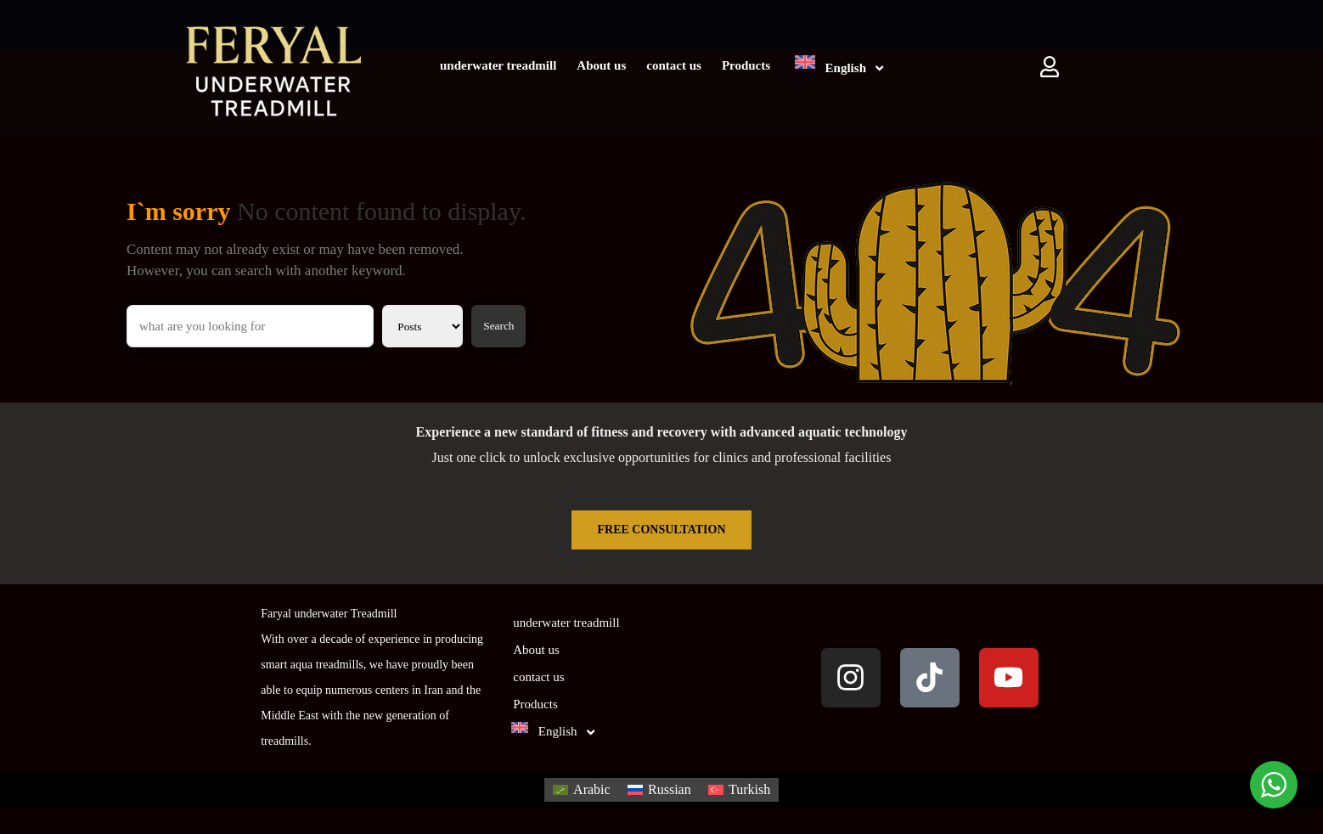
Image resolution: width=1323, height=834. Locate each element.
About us (601, 65)
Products (746, 65)
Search (498, 325)
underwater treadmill (498, 65)
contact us (673, 65)
